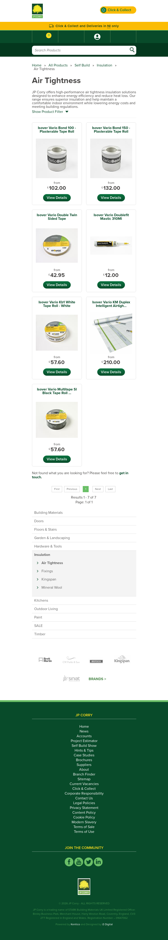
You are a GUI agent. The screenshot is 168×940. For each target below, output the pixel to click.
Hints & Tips (84, 750)
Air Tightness (52, 563)
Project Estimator (84, 741)
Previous (72, 489)
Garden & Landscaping (52, 538)
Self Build (82, 65)
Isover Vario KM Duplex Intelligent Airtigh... (111, 304)
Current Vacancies (84, 784)
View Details (57, 197)
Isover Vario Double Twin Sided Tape (57, 217)
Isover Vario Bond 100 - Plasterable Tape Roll (57, 130)
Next (98, 489)
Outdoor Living (46, 609)
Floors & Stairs (45, 529)
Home (36, 65)
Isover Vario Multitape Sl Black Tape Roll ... (57, 391)
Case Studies (84, 755)
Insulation (104, 65)
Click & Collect (84, 788)
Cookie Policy (84, 817)
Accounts (84, 736)
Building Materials (48, 512)
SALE (38, 625)
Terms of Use (84, 831)
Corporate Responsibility (84, 793)
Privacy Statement (84, 808)
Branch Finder (84, 774)
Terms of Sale (84, 827)
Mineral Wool (51, 587)
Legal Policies (84, 803)
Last (110, 489)
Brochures (84, 760)
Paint (38, 617)
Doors (39, 521)
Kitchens (41, 600)
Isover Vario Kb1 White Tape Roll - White (57, 304)
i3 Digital (107, 924)
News (84, 731)
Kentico (75, 924)
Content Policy (84, 812)
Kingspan (48, 579)
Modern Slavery (84, 822)
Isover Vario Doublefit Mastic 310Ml (111, 217)
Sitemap (84, 779)
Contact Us (84, 798)
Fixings (47, 571)
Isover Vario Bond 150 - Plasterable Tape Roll (111, 130)
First (57, 489)
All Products (58, 65)
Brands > (97, 679)
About (84, 769)
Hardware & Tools (48, 546)
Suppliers (84, 765)
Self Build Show (84, 745)
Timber (39, 634)
